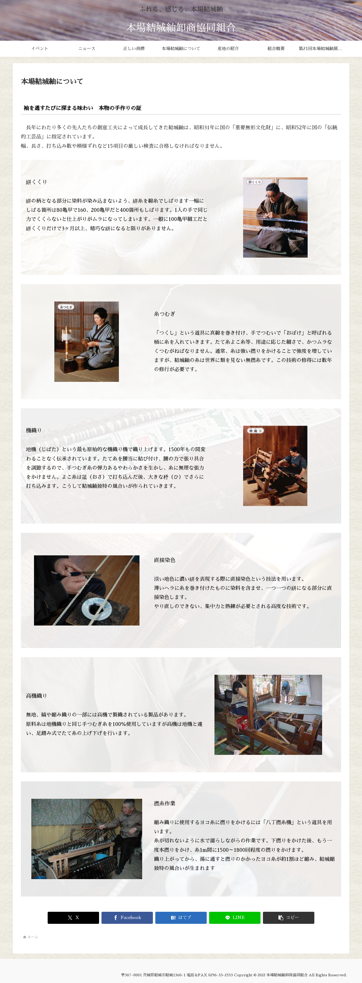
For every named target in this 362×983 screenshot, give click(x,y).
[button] (288, 918)
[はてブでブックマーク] (180, 918)
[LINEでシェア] (234, 918)
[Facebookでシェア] (127, 918)
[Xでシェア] (73, 918)
